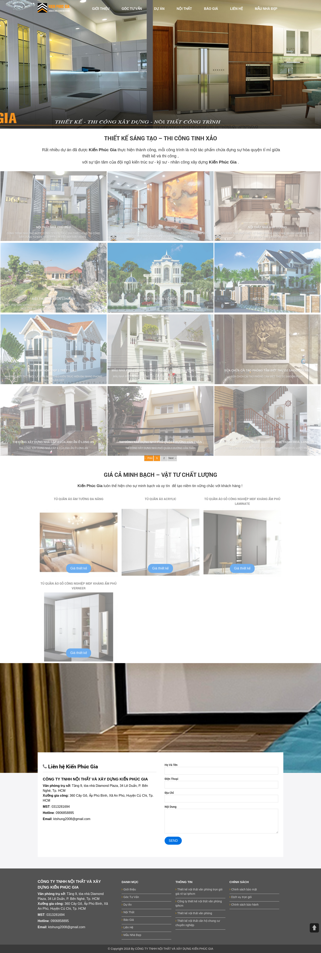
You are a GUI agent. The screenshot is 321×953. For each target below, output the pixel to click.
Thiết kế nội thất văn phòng (193, 913)
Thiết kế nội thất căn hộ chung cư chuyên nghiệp (197, 923)
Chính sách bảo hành (244, 904)
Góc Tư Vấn (130, 897)
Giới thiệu (129, 889)
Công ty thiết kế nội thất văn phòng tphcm (198, 903)
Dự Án (127, 904)
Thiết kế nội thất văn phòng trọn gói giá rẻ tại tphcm (198, 891)
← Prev (148, 458)
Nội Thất (128, 912)
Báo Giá (128, 919)
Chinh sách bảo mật (243, 889)
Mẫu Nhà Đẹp (131, 935)
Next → (172, 458)
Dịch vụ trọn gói (240, 897)
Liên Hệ (127, 927)
